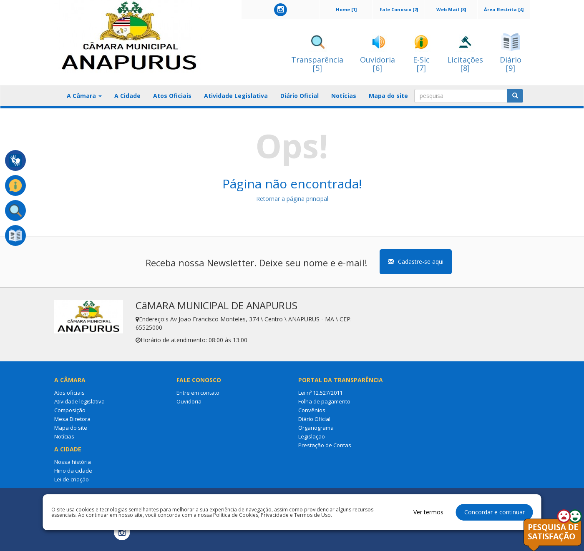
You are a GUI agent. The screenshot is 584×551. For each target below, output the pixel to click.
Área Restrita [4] (504, 9)
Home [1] (346, 9)
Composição (70, 410)
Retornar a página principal (292, 199)
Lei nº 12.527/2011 (320, 392)
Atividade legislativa (79, 401)
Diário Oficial (299, 96)
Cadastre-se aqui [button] (415, 261)
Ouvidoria (188, 401)
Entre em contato (197, 392)
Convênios (311, 410)
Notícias (343, 96)
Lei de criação (71, 479)
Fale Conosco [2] (399, 9)
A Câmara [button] (84, 96)
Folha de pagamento (324, 401)
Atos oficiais (69, 392)
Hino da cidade (73, 470)
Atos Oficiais (172, 96)
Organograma (316, 427)
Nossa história (72, 462)
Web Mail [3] (451, 9)
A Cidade (127, 96)
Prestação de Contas (324, 445)
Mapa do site (388, 96)
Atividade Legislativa (236, 96)
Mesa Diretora (72, 419)
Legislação (311, 436)
